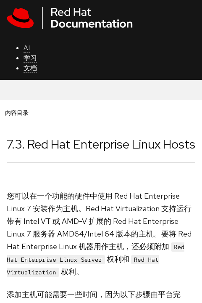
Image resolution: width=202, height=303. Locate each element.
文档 (30, 68)
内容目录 (17, 113)
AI (27, 47)
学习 (30, 57)
